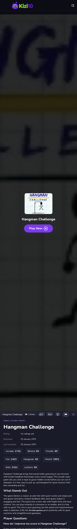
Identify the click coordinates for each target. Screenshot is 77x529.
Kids (12, 467)
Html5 (52, 459)
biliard (22, 420)
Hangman (31, 459)
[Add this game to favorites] (58, 414)
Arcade (14, 420)
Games (6, 420)
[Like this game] (41, 414)
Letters (30, 467)
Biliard (33, 451)
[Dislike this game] (50, 414)
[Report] (66, 414)
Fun (11, 459)
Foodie (52, 451)
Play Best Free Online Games (22, 5)
